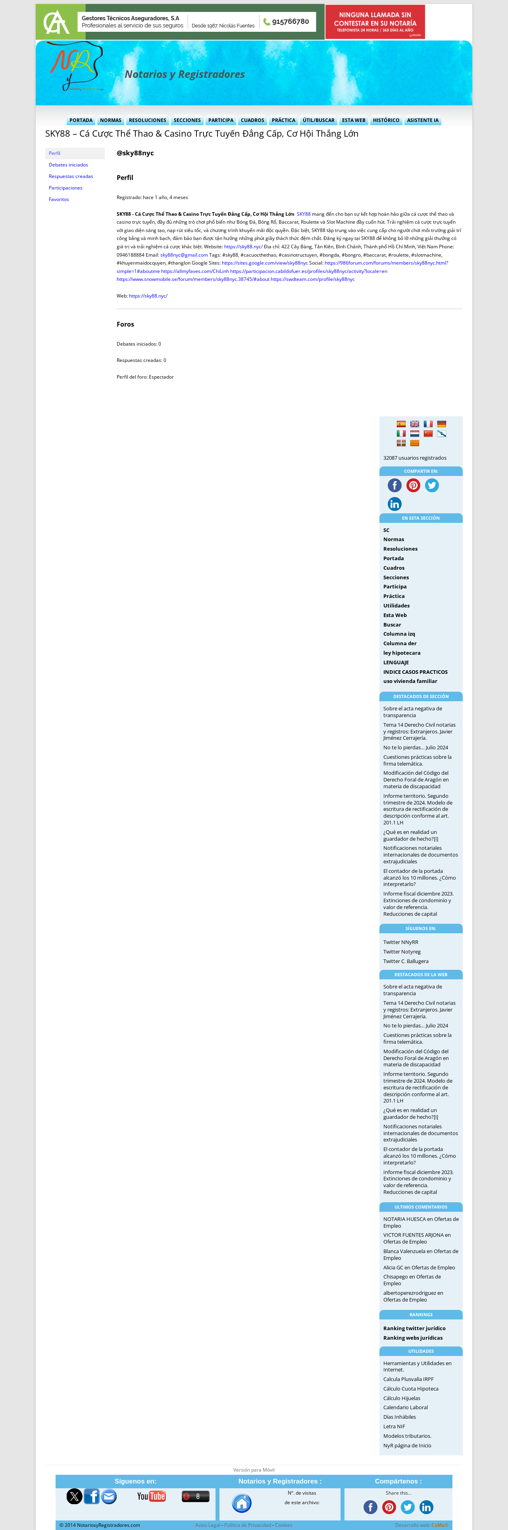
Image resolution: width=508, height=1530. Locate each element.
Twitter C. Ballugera (406, 961)
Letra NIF (394, 1426)
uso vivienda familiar (410, 681)
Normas (110, 120)
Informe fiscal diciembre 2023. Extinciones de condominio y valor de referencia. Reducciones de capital (418, 903)
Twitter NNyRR (400, 942)
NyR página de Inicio (407, 1445)
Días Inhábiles (399, 1416)
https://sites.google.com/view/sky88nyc (265, 262)
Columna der (400, 643)
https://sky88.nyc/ (243, 246)
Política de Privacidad (247, 1525)
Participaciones (66, 187)
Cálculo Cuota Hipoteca (411, 1388)
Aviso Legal (207, 1525)
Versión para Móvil (254, 1469)
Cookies (283, 1525)
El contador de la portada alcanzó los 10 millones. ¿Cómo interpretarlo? (419, 877)
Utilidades (396, 605)
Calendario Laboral (405, 1407)
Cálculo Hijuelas (401, 1398)
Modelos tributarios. (407, 1435)
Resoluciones (147, 120)
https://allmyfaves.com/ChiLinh (195, 271)
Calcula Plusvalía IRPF (408, 1379)
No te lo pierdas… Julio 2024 (415, 747)
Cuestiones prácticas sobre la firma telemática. (417, 760)
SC (386, 530)
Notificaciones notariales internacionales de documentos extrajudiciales (420, 854)
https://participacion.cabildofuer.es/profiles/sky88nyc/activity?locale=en (308, 271)
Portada (80, 120)
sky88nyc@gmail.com (184, 254)
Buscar (392, 624)
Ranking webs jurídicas (413, 1337)
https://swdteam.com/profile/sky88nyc (313, 279)
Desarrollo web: (421, 1525)
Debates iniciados (68, 164)
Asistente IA (423, 120)
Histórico (386, 120)
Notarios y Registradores (185, 74)
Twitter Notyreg (402, 951)
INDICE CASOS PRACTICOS (415, 671)
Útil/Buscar (319, 120)
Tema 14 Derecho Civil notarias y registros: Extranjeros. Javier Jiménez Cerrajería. (419, 731)
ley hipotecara (402, 652)
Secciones (187, 120)
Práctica (283, 120)
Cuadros (252, 120)
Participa (220, 120)
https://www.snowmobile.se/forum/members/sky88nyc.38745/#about (193, 279)
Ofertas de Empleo (405, 1241)
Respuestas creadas (71, 176)
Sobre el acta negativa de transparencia (412, 712)
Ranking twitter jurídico (414, 1328)
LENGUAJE (396, 662)
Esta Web (354, 120)
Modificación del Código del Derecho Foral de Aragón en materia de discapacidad (416, 779)
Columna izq (399, 633)
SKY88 (304, 214)
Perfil (54, 153)
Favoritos (59, 199)
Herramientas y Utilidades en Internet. (417, 1366)
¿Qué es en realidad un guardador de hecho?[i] (410, 835)
